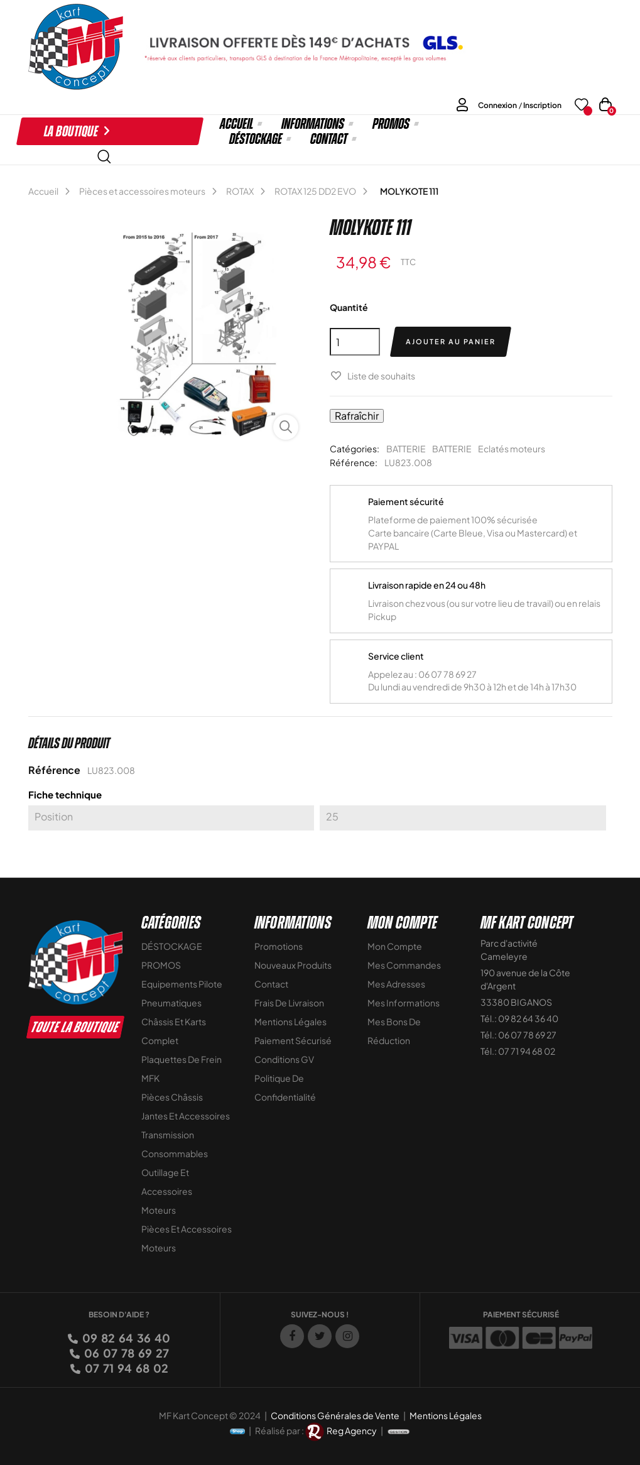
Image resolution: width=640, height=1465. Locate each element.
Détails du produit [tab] (69, 743)
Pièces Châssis (172, 1097)
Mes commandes (404, 965)
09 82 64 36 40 (125, 1338)
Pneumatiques (171, 1002)
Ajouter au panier (451, 341)
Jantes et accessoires (185, 1115)
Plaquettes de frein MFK (181, 1069)
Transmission (167, 1134)
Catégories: (354, 448)
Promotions (278, 946)
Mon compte (394, 946)
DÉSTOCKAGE (171, 946)
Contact (271, 983)
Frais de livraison (289, 1002)
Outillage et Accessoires (166, 1182)
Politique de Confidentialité (285, 1087)
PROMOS (161, 965)
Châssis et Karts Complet (173, 1031)
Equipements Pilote (181, 983)
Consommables (174, 1153)
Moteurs (158, 1210)
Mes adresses (396, 983)
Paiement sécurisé (293, 1040)
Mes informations (403, 1002)
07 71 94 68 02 (125, 1368)
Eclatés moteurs (511, 448)
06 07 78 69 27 (125, 1353)
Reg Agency (352, 1429)
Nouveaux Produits (293, 965)
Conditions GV (284, 1059)
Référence (54, 769)
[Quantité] (355, 342)
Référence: (353, 462)
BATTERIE (406, 448)
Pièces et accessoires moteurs (186, 1238)
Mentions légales (290, 1021)
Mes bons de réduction (394, 1031)
